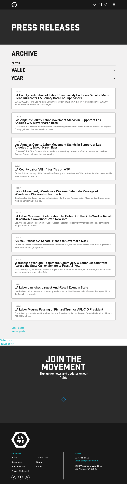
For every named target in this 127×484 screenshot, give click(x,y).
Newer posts (18, 331)
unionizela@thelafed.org (86, 460)
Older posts (17, 327)
